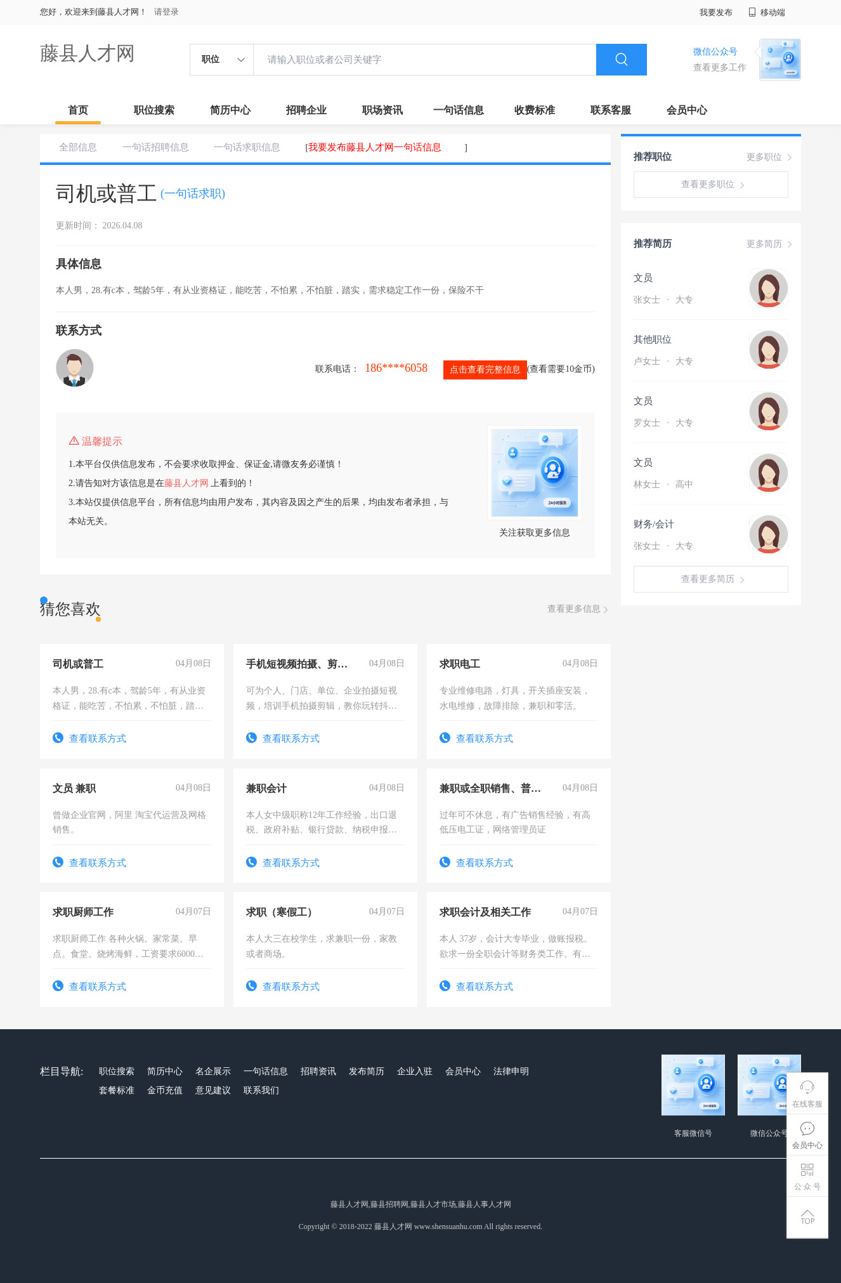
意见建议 (213, 1090)
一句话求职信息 (247, 147)
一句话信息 (458, 110)
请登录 (166, 11)
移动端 (766, 12)
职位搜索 (154, 110)
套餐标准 (116, 1090)
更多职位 (770, 157)
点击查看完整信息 (485, 369)
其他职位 (653, 339)
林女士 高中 (663, 484)
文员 (643, 278)
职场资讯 (382, 110)
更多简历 (770, 244)
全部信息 (78, 147)
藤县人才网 (87, 53)
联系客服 (610, 110)
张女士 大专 (663, 300)
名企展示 (213, 1071)
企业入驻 (415, 1071)
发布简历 (366, 1071)
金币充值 (165, 1090)
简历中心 (230, 110)
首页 (78, 110)
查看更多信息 (579, 609)
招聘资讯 (318, 1071)
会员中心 (687, 110)
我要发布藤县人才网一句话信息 (374, 147)
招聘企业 (306, 110)
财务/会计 (654, 524)
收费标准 (534, 110)
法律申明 (511, 1071)
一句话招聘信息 (155, 147)
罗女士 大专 (663, 423)
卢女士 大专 (663, 361)
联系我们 (261, 1090)
